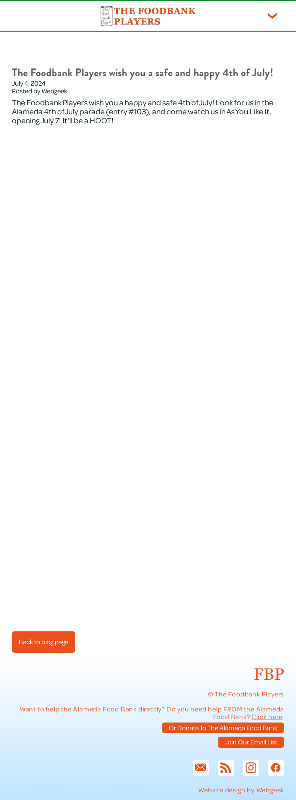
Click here (267, 716)
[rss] (226, 768)
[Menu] (272, 15)
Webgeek (270, 789)
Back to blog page (43, 641)
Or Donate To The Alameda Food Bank (223, 727)
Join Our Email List (251, 742)
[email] (201, 768)
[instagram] (251, 768)
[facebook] (276, 768)
